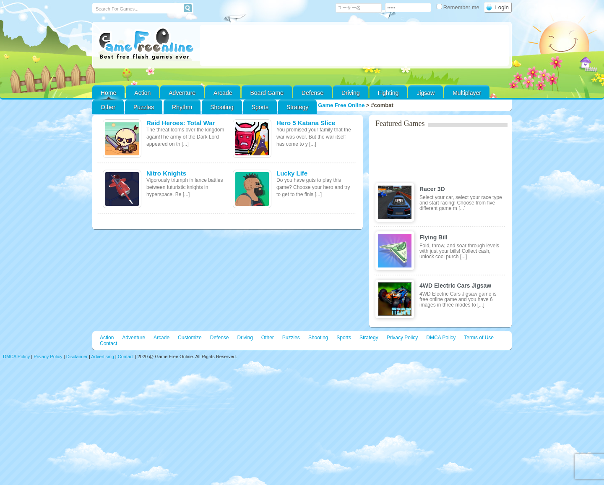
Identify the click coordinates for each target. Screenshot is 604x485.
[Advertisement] (354, 45)
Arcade (222, 92)
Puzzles (143, 107)
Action (142, 92)
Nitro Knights (166, 173)
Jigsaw (426, 92)
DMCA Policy (441, 338)
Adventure (182, 92)
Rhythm (182, 107)
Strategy (297, 107)
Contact (108, 343)
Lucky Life (291, 173)
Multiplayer (467, 92)
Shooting (221, 107)
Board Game (266, 92)
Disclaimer (77, 356)
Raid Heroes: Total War (180, 122)
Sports (260, 107)
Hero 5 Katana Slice (305, 122)
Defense (312, 92)
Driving (350, 92)
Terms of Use (479, 338)
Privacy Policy (402, 338)
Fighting (388, 92)
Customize (190, 338)
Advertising (102, 356)
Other (267, 338)
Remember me (459, 7)
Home (108, 92)
